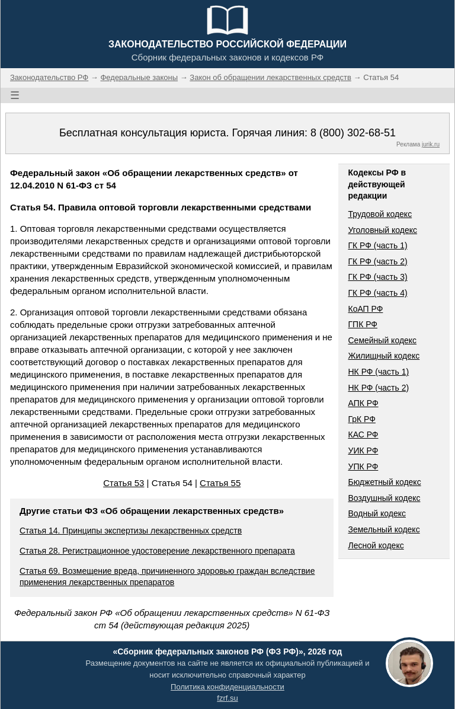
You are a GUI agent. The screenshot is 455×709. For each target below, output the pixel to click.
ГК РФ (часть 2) (377, 261)
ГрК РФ (361, 419)
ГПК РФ (362, 324)
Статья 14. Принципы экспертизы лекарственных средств (131, 530)
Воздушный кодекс (384, 498)
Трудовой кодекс (380, 214)
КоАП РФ (365, 309)
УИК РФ (363, 450)
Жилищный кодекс (383, 355)
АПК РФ (363, 403)
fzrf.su (227, 698)
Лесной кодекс (375, 545)
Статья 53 (123, 483)
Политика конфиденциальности (227, 686)
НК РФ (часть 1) (378, 371)
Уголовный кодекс (382, 230)
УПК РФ (363, 466)
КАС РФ (363, 434)
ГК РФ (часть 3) (377, 277)
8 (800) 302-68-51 (353, 133)
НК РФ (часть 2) (378, 387)
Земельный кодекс (383, 529)
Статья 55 (220, 483)
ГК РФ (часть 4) (377, 293)
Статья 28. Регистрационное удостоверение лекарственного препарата (157, 550)
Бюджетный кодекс (384, 482)
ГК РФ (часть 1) (377, 245)
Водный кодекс (377, 513)
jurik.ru (431, 144)
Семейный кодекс (382, 340)
